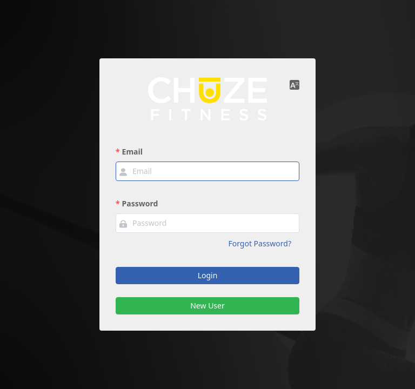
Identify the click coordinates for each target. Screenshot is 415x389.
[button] (294, 84)
